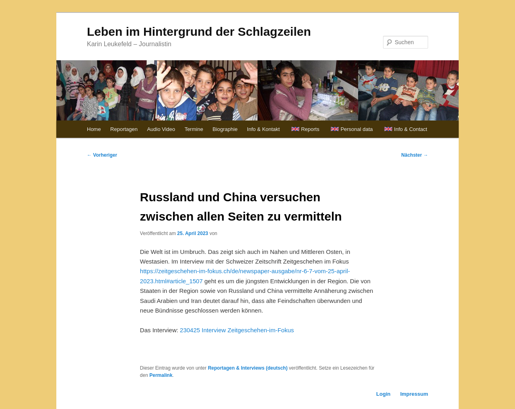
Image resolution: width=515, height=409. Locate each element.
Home (94, 129)
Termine (194, 129)
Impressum (414, 394)
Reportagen (124, 129)
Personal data (356, 129)
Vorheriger (102, 155)
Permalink (160, 375)
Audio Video (161, 129)
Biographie (224, 129)
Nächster (414, 155)
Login (383, 394)
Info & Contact (410, 129)
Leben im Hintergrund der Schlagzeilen (199, 31)
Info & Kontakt (263, 129)
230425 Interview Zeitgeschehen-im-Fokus (237, 330)
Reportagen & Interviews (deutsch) (248, 368)
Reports (310, 129)
